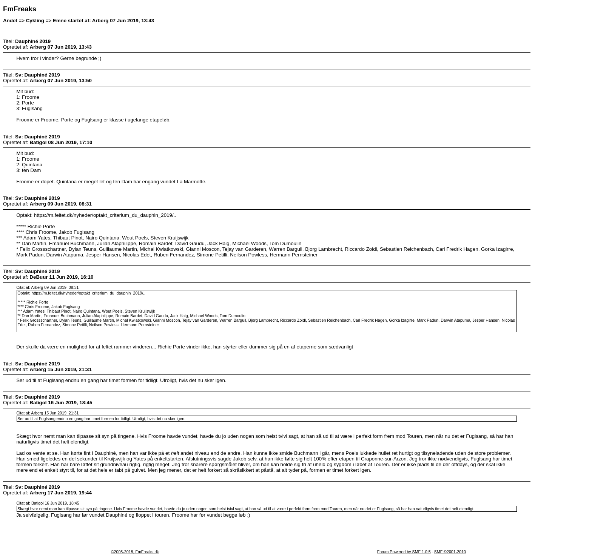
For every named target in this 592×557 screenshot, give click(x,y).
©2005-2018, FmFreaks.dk (135, 551)
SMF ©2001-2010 (450, 551)
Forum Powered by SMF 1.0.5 (404, 551)
